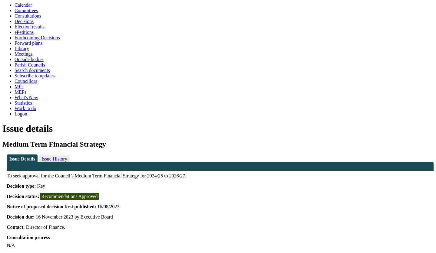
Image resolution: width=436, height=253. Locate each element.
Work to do (25, 108)
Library (22, 48)
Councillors (26, 81)
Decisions (24, 21)
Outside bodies (29, 59)
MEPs (20, 92)
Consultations (28, 15)
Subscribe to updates (34, 75)
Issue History (54, 158)
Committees (26, 10)
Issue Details (22, 158)
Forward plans (28, 43)
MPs (19, 86)
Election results (30, 26)
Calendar (23, 5)
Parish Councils (30, 64)
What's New (26, 97)
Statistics (23, 102)
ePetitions (24, 32)
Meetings (24, 54)
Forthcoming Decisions (37, 37)
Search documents (32, 70)
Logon (21, 113)
